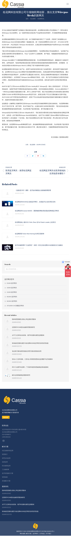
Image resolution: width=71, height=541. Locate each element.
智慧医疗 (5, 454)
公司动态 (42, 533)
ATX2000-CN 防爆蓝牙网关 (15, 305)
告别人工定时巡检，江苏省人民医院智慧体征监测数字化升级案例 (32, 359)
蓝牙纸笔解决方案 (7, 473)
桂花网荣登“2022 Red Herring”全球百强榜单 (29, 234)
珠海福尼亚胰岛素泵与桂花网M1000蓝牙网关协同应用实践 (30, 343)
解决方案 (28, 533)
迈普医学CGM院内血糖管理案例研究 (23, 327)
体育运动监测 (6, 458)
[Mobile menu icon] (67, 4)
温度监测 (5, 462)
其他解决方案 (6, 481)
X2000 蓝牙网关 (12, 288)
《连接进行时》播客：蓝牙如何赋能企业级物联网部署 (33, 190)
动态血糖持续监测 (7, 450)
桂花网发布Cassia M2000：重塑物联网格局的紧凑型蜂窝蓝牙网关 (37, 211)
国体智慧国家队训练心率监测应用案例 (24, 319)
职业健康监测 (6, 465)
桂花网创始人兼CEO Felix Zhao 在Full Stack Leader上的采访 (35, 222)
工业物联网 (5, 469)
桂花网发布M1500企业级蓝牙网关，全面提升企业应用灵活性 (35, 202)
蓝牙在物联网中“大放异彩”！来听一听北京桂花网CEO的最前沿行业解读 (39, 245)
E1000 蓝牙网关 (12, 283)
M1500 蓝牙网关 (12, 301)
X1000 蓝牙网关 (12, 292)
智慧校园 (5, 477)
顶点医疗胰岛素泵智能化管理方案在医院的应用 (26, 351)
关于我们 (48, 533)
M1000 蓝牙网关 (12, 296)
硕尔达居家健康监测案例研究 (21, 375)
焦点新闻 (32, 144)
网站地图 (22, 533)
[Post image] (7, 193)
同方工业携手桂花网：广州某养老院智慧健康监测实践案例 (30, 367)
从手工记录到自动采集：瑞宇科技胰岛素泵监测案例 (28, 335)
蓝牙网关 (35, 533)
